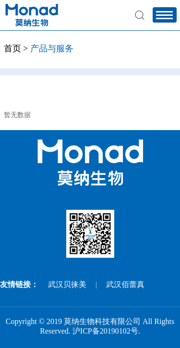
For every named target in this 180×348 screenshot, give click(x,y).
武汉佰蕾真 (125, 284)
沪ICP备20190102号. (106, 331)
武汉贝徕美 (67, 284)
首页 (12, 48)
